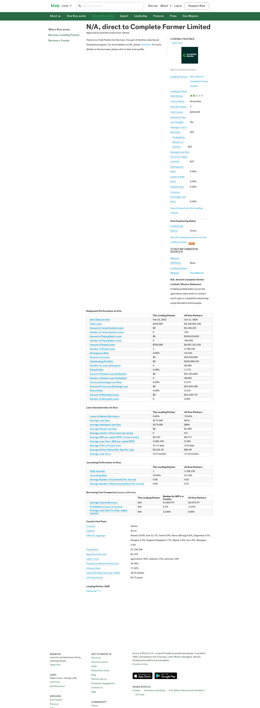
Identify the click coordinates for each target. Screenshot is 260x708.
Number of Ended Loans (102, 349)
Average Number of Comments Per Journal (113, 480)
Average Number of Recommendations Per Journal (117, 484)
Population (92, 549)
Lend (67, 6)
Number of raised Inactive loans (107, 332)
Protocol (54, 704)
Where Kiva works (103, 16)
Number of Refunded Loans (104, 399)
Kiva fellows (175, 690)
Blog (93, 675)
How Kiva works (76, 16)
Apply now (55, 665)
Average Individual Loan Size (105, 425)
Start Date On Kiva (100, 320)
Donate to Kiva (140, 664)
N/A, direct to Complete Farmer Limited (199, 81)
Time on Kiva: (177, 101)
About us (55, 16)
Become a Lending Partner (64, 35)
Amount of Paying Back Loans (106, 336)
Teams (94, 705)
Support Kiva (196, 6)
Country (90, 526)
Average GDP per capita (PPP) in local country (114, 437)
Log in (178, 6)
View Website (197, 273)
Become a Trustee (58, 40)
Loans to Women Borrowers (104, 416)
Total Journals (97, 471)
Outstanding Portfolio (101, 361)
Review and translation (193, 690)
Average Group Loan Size (103, 429)
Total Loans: (176, 112)
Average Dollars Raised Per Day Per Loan (112, 450)
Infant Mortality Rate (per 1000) (102, 573)
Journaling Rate (98, 475)
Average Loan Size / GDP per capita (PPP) (112, 441)
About (166, 6)
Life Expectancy (94, 577)
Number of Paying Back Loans (106, 340)
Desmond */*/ (93, 591)
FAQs (94, 666)
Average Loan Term (100, 454)
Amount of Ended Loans (102, 345)
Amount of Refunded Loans (104, 395)
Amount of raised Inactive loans (107, 328)
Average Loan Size (100, 420)
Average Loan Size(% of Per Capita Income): (179, 157)
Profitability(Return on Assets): (178, 142)
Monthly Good (57, 686)
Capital (90, 531)
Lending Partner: (179, 77)
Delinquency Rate (99, 353)
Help (93, 692)
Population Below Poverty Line (102, 563)
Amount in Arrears (100, 357)
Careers (136, 690)
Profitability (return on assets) (106, 507)
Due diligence (190, 16)
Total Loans (96, 324)
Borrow (153, 6)
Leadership (140, 16)
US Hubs (139, 694)
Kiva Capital (56, 700)
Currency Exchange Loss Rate (106, 382)
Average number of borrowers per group (111, 433)
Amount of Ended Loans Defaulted (108, 374)
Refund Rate (96, 391)
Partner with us (99, 679)
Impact (124, 16)
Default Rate (96, 370)
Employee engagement (103, 683)
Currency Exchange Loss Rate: (178, 197)
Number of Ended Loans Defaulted (108, 378)
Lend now (55, 682)
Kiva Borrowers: (178, 107)
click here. (146, 45)
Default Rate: (177, 187)
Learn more (177, 43)
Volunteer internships (154, 690)
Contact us (96, 687)
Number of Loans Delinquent (105, 366)
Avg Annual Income (96, 554)
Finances (158, 16)
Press (173, 16)
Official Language (95, 535)
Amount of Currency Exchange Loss (109, 386)
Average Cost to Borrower (104, 503)
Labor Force (92, 559)
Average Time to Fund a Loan (105, 445)
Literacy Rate (93, 568)
